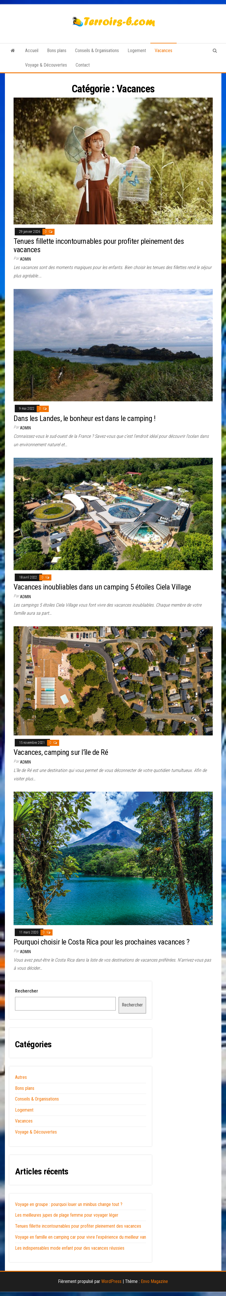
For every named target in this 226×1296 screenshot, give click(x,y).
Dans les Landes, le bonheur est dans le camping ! (85, 418)
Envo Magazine (154, 1281)
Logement (137, 50)
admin (25, 259)
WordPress (111, 1281)
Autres (21, 1077)
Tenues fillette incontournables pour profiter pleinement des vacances (99, 245)
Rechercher (26, 991)
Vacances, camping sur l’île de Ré (61, 752)
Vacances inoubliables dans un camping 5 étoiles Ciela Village (102, 587)
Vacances (163, 50)
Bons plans (56, 50)
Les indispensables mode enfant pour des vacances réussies (69, 1248)
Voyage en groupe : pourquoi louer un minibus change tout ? (68, 1204)
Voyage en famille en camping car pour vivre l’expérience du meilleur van (80, 1237)
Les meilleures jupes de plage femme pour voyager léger (66, 1215)
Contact (83, 65)
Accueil (31, 50)
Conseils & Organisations (97, 50)
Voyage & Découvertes (46, 65)
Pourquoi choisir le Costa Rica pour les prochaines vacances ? (102, 942)
